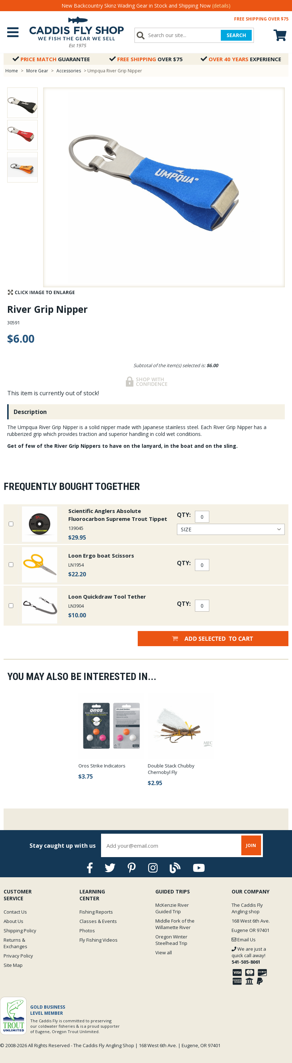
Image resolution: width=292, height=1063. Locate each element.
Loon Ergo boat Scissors (101, 555)
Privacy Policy (18, 955)
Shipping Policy (20, 930)
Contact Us (15, 912)
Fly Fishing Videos (98, 940)
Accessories (69, 71)
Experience (241, 59)
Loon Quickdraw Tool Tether (107, 596)
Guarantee (51, 59)
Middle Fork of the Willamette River (175, 924)
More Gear (37, 71)
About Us (13, 921)
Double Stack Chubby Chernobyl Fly (171, 768)
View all (163, 952)
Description (30, 412)
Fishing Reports (96, 912)
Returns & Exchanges (15, 943)
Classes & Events (98, 921)
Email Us (244, 939)
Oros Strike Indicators (102, 765)
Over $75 (146, 59)
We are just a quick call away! (249, 955)
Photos (87, 930)
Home (11, 71)
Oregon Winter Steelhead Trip (171, 939)
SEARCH (236, 35)
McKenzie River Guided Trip (172, 908)
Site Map (13, 965)
